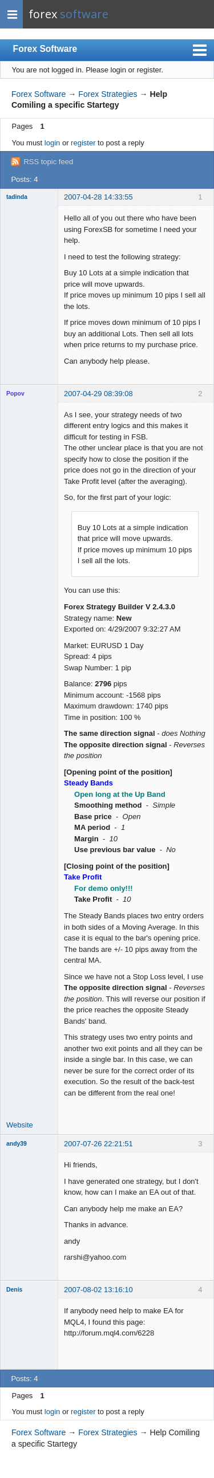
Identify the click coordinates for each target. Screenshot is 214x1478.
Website (19, 1125)
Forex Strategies (107, 94)
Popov (15, 393)
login (52, 143)
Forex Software (45, 49)
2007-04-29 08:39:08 (98, 393)
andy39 (16, 1144)
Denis (14, 1289)
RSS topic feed (48, 161)
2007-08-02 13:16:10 (98, 1289)
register (83, 143)
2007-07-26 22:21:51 (98, 1143)
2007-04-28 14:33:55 (98, 197)
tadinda (16, 197)
